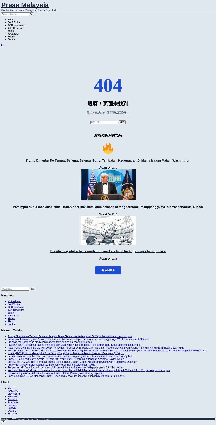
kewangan (13, 33)
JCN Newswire (16, 28)
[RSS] (2, 44)
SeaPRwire (14, 22)
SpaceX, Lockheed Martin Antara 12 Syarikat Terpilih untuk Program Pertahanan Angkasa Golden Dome (66, 359)
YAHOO (12, 388)
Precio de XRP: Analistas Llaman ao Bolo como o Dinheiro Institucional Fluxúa (51, 364)
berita (11, 31)
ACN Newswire (16, 25)
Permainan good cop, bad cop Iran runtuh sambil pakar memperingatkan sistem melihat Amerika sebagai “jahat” (70, 356)
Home (11, 19)
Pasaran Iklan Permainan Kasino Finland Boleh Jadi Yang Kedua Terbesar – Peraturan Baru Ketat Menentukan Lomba (74, 345)
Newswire (13, 396)
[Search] (31, 14)
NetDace (12, 405)
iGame (11, 36)
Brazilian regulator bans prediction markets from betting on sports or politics (108, 251)
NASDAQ (13, 391)
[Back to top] (3, 422)
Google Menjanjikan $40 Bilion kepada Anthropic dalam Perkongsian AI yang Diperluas (56, 373)
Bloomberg (14, 393)
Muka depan (14, 301)
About (11, 321)
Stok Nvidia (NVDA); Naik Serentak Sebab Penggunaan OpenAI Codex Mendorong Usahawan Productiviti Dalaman (72, 362)
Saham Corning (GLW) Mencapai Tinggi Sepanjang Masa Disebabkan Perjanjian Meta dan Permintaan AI (66, 376)
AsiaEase (13, 402)
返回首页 (108, 270)
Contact (12, 39)
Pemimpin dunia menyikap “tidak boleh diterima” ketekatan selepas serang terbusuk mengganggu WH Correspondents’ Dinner (108, 207)
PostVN (12, 408)
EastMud (12, 399)
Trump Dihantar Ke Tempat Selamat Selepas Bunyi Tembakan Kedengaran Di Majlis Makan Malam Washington (108, 160)
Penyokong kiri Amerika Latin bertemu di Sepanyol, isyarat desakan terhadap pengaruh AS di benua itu (65, 367)
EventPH (12, 413)
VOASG (12, 410)
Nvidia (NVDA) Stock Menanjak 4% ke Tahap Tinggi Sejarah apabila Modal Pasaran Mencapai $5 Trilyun (66, 353)
